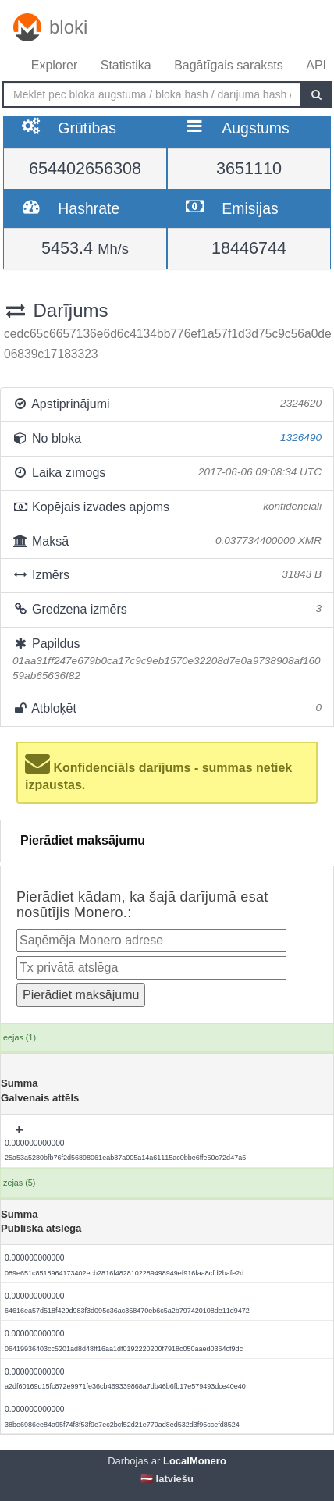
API (316, 65)
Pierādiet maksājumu (82, 840)
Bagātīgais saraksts (228, 65)
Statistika (126, 65)
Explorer (54, 65)
